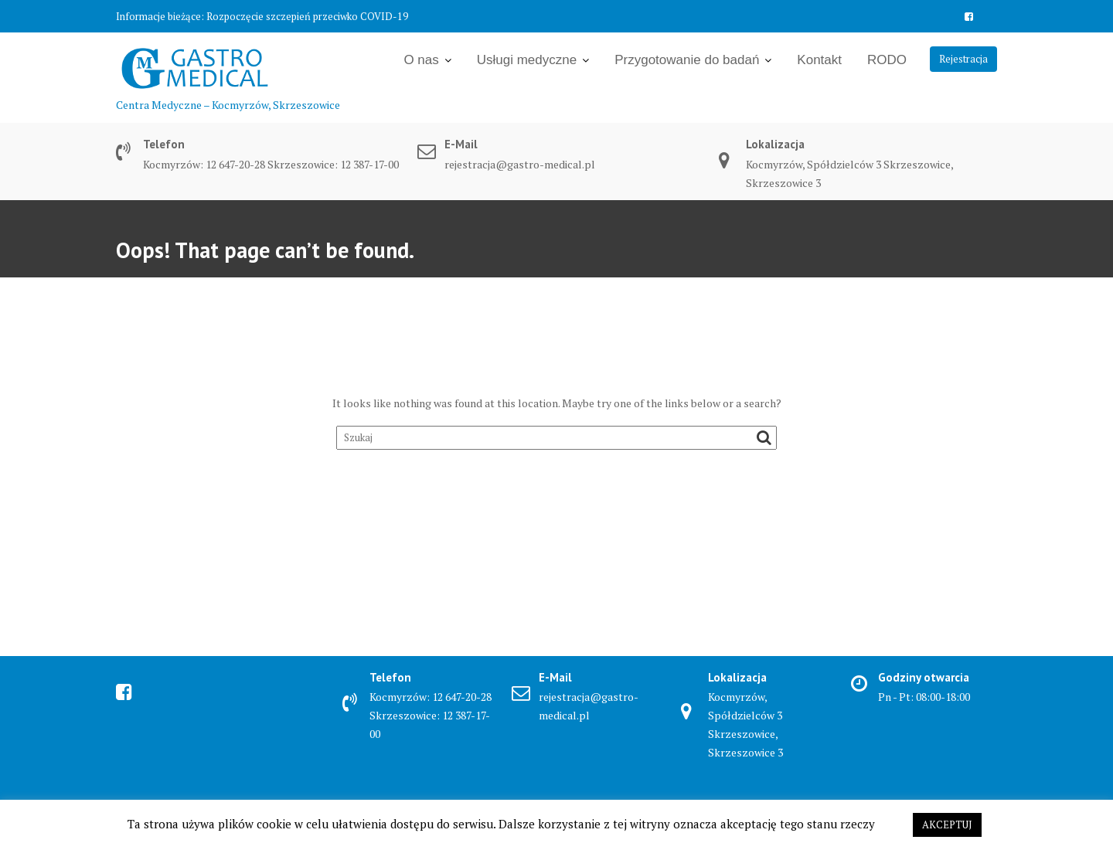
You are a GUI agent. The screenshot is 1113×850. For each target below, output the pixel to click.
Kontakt (819, 60)
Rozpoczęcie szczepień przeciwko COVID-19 (307, 16)
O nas (420, 60)
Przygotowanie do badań (686, 60)
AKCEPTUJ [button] (947, 824)
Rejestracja (963, 59)
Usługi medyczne (527, 60)
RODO (887, 60)
